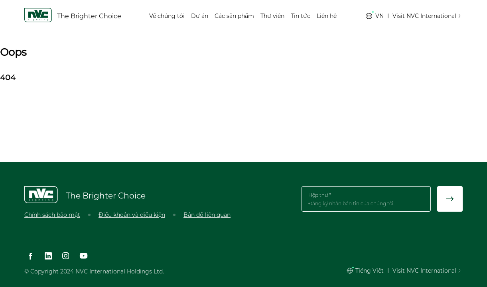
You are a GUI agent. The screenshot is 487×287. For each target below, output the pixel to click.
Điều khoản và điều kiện (132, 214)
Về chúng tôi (167, 16)
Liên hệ (327, 16)
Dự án (199, 16)
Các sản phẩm (234, 16)
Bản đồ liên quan (207, 214)
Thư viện (272, 16)
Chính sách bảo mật (52, 214)
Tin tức (300, 16)
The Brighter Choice (89, 16)
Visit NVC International (427, 16)
